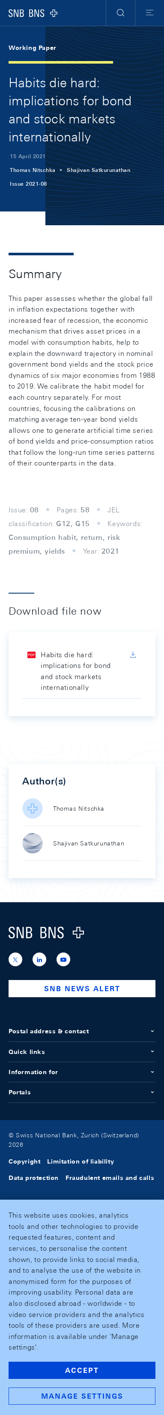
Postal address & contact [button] (82, 1031)
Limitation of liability (80, 1161)
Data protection (34, 1178)
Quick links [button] (82, 1052)
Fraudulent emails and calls (110, 1178)
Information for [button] (82, 1072)
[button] (120, 13)
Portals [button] (82, 1092)
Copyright (24, 1161)
